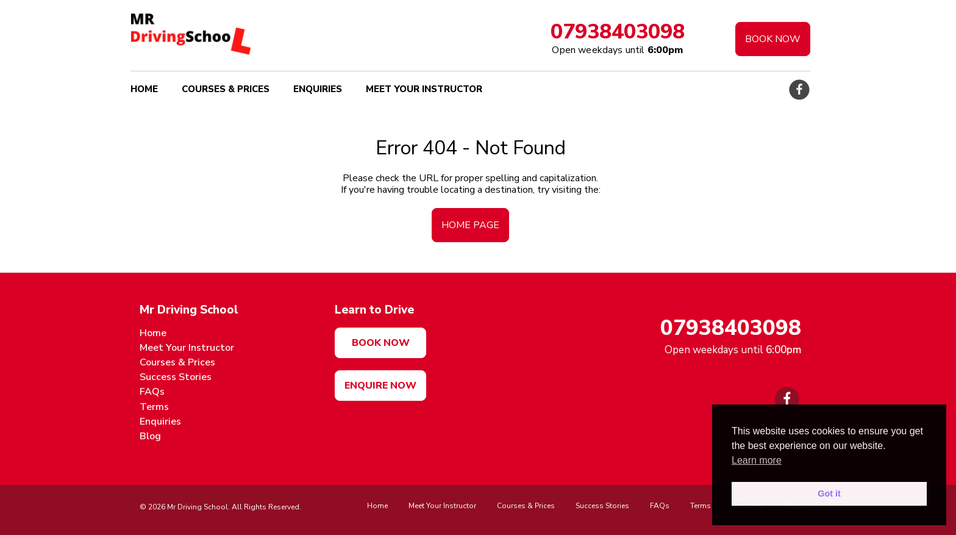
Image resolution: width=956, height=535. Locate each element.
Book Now (773, 39)
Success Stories (176, 377)
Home (144, 89)
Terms (154, 407)
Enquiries (317, 89)
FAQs (152, 391)
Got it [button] (829, 493)
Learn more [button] (757, 460)
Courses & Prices (225, 89)
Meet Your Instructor (424, 89)
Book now (381, 343)
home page (470, 225)
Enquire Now (380, 385)
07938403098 (618, 32)
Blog (150, 436)
